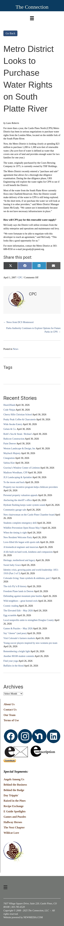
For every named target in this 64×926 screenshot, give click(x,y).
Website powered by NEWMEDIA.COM (23, 917)
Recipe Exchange (14, 806)
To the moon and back (14, 482)
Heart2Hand (9, 405)
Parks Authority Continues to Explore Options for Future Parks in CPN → (33, 330)
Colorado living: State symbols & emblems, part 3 (27, 578)
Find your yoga (10, 661)
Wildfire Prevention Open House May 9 (22, 528)
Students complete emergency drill (20, 523)
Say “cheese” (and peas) (15, 633)
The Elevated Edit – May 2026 (18, 610)
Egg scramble (10, 615)
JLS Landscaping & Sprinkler (17, 477)
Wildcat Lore (11, 832)
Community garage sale (14, 509)
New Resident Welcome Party (17, 537)
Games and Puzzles (15, 816)
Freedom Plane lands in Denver (18, 591)
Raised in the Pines (15, 800)
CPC (20, 277)
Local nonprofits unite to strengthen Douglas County (28, 620)
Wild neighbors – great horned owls (20, 601)
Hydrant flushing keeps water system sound (24, 505)
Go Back (10, 33)
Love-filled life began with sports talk (21, 542)
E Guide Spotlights (15, 811)
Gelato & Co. (9, 429)
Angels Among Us (14, 779)
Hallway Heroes (13, 822)
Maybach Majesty (12, 453)
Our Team (10, 715)
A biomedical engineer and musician (20, 547)
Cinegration (9, 458)
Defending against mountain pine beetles (22, 596)
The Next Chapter (14, 827)
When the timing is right (15, 532)
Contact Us (10, 709)
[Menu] (31, 17)
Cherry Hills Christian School (17, 414)
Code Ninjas (9, 409)
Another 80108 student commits (18, 656)
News (15, 349)
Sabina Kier (9, 463)
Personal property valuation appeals (20, 495)
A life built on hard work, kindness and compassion (28, 552)
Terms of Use (11, 720)
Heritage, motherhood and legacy (19, 560)
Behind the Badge (14, 790)
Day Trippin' (11, 795)
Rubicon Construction (13, 438)
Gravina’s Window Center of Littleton (21, 467)
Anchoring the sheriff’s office (17, 500)
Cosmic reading (10, 606)
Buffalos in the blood (13, 665)
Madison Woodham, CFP (15, 472)
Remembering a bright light (16, 651)
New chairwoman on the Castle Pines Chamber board (29, 514)
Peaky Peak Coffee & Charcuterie (19, 419)
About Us (9, 704)
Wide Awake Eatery (12, 424)
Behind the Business (15, 784)
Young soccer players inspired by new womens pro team (30, 643)
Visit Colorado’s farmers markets (19, 638)
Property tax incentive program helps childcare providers (30, 487)
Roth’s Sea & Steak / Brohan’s (18, 434)
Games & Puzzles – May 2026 (18, 628)
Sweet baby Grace (12, 565)
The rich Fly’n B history (15, 586)
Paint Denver (9, 443)
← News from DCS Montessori (18, 322)
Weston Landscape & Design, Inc (19, 448)
